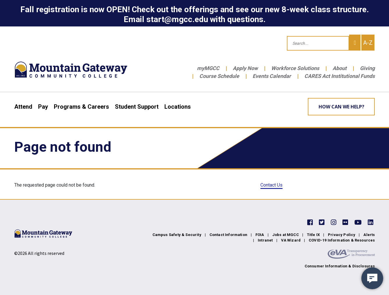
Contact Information (228, 235)
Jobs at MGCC (285, 235)
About (340, 68)
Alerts (369, 235)
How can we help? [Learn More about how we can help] (341, 106)
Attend (23, 106)
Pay (43, 106)
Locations (177, 106)
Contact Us (271, 185)
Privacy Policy (341, 235)
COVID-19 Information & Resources (342, 240)
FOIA (259, 235)
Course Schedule (219, 76)
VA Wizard (291, 240)
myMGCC (208, 68)
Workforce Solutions (295, 68)
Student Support (137, 106)
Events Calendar (272, 76)
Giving (367, 68)
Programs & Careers (81, 106)
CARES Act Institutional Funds (339, 76)
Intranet (265, 240)
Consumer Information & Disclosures (340, 266)
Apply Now (245, 68)
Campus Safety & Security (176, 235)
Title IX (313, 235)
